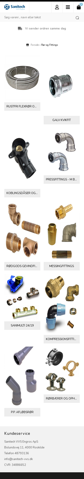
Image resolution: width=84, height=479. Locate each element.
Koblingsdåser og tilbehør (23, 193)
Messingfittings (61, 266)
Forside (35, 45)
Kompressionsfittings (63, 339)
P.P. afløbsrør (22, 412)
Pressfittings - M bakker (63, 180)
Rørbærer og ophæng (63, 399)
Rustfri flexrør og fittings (23, 107)
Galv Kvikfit (61, 120)
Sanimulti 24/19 (22, 326)
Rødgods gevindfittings (23, 266)
